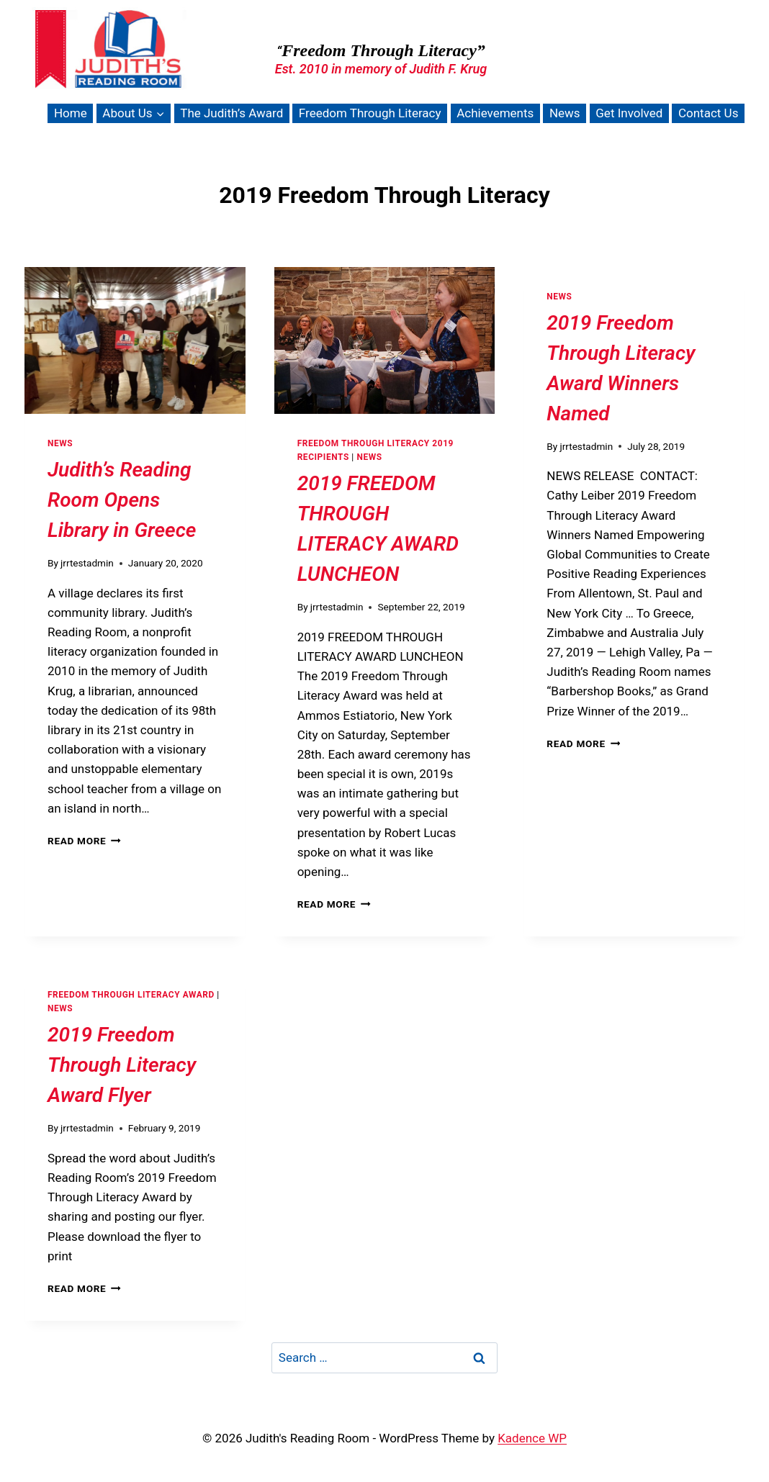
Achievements (495, 113)
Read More (84, 840)
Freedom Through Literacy (370, 113)
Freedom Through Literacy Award (131, 995)
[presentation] (135, 340)
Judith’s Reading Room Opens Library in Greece (122, 500)
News (564, 113)
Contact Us (708, 113)
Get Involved (628, 113)
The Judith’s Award (231, 113)
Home (70, 113)
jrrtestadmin (87, 563)
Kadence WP (532, 1438)
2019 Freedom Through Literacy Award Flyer (122, 1065)
